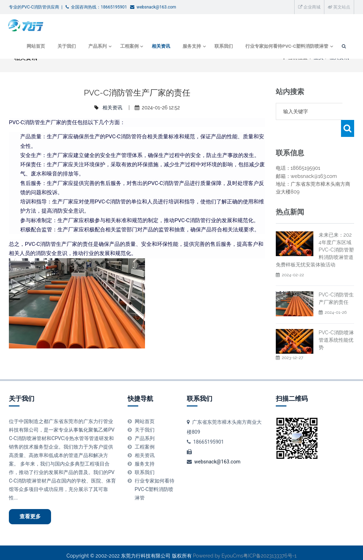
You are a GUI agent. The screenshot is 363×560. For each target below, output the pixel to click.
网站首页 (32, 47)
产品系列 (93, 47)
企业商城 (309, 7)
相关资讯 (159, 47)
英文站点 (339, 7)
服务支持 (189, 47)
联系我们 (222, 47)
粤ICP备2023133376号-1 (270, 549)
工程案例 (126, 47)
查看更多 (32, 509)
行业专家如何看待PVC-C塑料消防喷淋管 (285, 47)
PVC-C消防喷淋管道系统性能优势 (336, 323)
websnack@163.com (217, 454)
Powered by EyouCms (217, 549)
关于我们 (63, 47)
